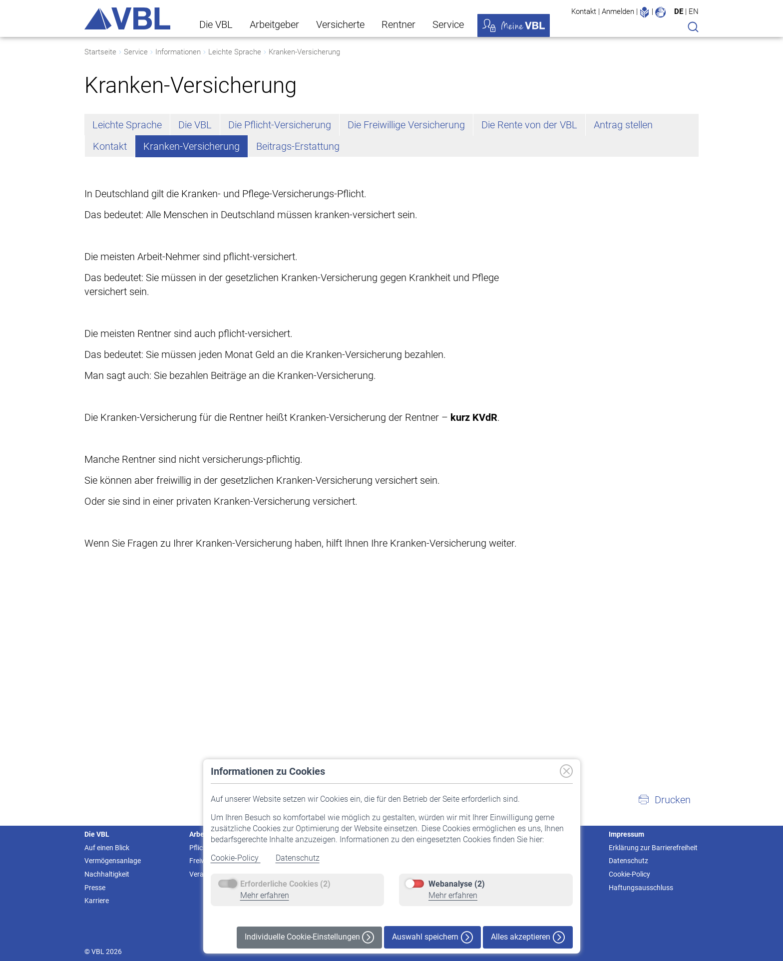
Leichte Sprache (234, 51)
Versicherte (340, 24)
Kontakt (583, 11)
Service (448, 24)
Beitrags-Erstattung (298, 146)
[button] (664, 800)
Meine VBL (513, 25)
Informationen (178, 51)
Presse (94, 888)
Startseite (100, 51)
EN (694, 11)
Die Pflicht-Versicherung (279, 125)
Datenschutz (298, 858)
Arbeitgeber (274, 24)
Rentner (398, 24)
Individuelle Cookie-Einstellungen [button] (309, 937)
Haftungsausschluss (641, 888)
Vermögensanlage (112, 861)
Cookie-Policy (236, 858)
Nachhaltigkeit (106, 874)
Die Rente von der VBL (529, 125)
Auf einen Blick (106, 848)
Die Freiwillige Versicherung (406, 125)
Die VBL (216, 24)
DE (678, 11)
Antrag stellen (623, 125)
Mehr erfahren (264, 895)
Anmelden (618, 11)
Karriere (96, 901)
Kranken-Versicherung (304, 51)
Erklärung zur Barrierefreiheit (653, 848)
